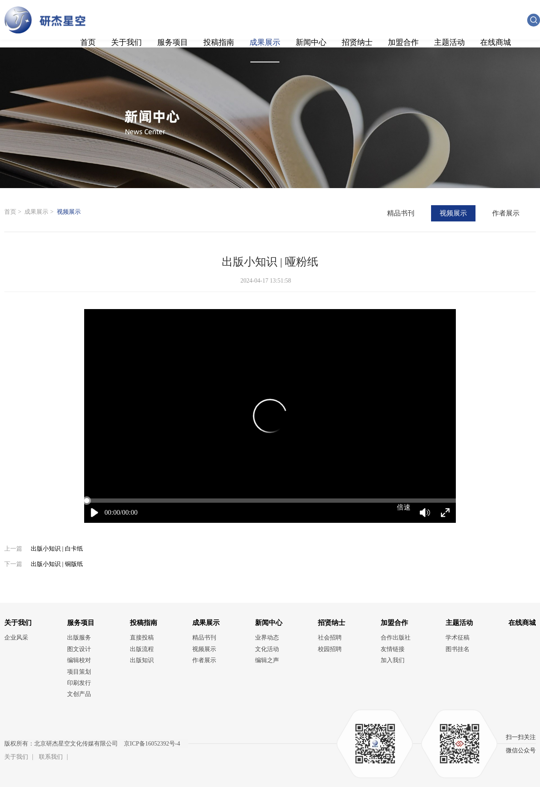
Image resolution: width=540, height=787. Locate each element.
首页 (10, 212)
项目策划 (79, 672)
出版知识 (142, 660)
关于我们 (16, 757)
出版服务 (79, 637)
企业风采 (16, 637)
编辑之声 (267, 660)
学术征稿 (458, 637)
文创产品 (79, 694)
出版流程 (142, 649)
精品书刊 (204, 637)
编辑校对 (79, 660)
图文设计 (79, 649)
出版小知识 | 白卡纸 (43, 548)
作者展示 (204, 660)
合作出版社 (396, 637)
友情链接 (393, 649)
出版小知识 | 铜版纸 (43, 564)
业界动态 (267, 637)
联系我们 (51, 757)
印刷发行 (79, 683)
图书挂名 (458, 649)
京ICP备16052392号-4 (152, 743)
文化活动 (267, 649)
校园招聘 (330, 649)
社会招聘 (330, 637)
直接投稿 (142, 637)
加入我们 (393, 660)
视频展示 (204, 649)
